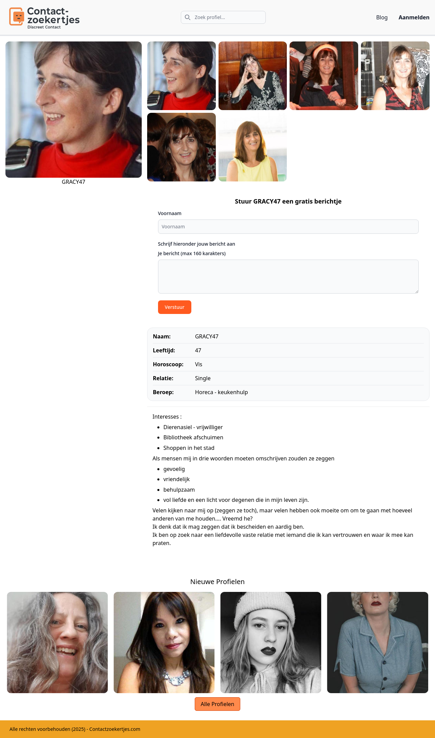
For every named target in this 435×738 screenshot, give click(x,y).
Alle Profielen (217, 704)
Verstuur (175, 307)
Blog (382, 17)
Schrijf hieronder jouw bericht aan (196, 244)
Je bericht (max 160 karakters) (192, 253)
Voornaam (169, 213)
